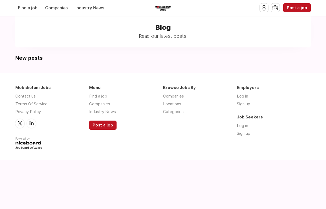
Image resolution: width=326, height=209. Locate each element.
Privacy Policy (28, 111)
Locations (172, 103)
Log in (242, 96)
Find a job (27, 7)
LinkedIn (31, 123)
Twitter (19, 123)
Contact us (25, 96)
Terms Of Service (31, 103)
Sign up (243, 103)
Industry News (89, 7)
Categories (173, 111)
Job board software (28, 148)
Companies (56, 7)
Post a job (297, 7)
